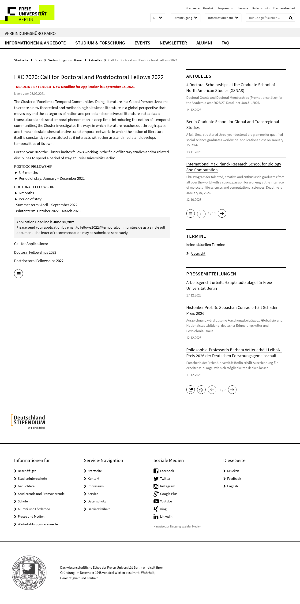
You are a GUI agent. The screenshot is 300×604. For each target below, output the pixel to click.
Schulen (24, 501)
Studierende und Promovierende (41, 493)
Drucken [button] (233, 471)
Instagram (167, 486)
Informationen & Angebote (35, 43)
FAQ (225, 43)
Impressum (226, 8)
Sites (38, 60)
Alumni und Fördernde (34, 509)
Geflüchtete (26, 486)
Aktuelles (95, 60)
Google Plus (168, 493)
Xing (163, 509)
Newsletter (173, 43)
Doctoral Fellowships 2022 (35, 252)
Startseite (192, 8)
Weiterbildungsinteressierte (38, 524)
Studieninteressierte (32, 478)
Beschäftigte (27, 471)
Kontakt (209, 8)
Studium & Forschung (100, 43)
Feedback (234, 478)
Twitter (165, 478)
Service (243, 8)
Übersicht (195, 253)
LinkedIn (166, 516)
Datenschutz (261, 8)
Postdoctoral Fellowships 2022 (39, 260)
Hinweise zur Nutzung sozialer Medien (177, 526)
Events (142, 43)
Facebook (167, 471)
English (232, 486)
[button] (157, 18)
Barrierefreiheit (284, 8)
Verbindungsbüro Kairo (30, 33)
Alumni (204, 43)
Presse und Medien (31, 516)
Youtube (166, 501)
